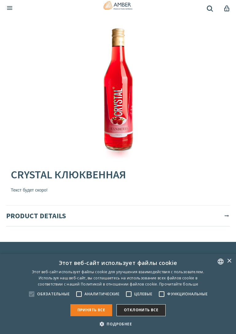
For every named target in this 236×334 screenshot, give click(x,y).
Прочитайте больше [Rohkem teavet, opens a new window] (178, 284)
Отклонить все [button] (141, 310)
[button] (118, 324)
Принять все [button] (91, 310)
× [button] (229, 261)
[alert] (118, 294)
